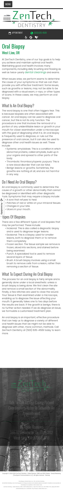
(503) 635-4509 (39, 32)
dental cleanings (35, 72)
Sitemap (47, 475)
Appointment (16, 32)
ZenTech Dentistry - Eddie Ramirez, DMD (28, 473)
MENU (8, 4)
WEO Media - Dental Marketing (52, 473)
